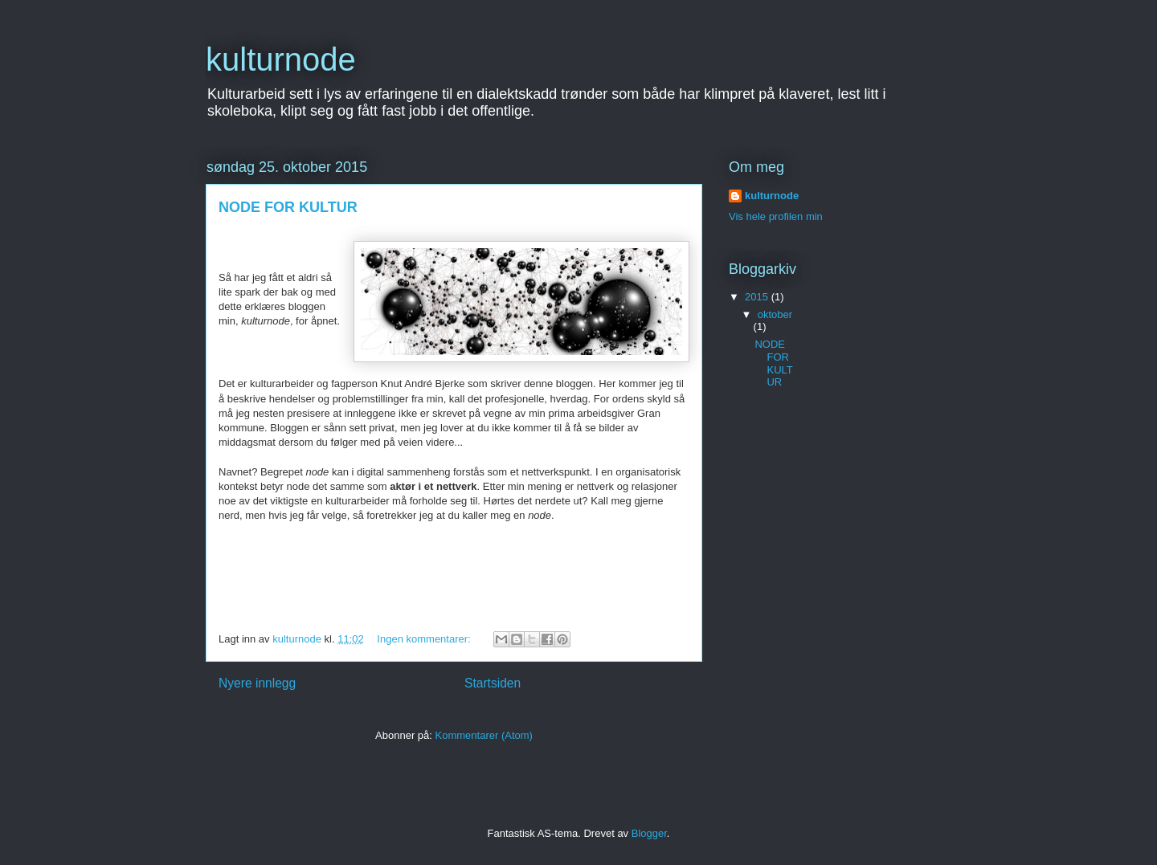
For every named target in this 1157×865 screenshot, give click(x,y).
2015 (758, 297)
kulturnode (281, 59)
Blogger (649, 833)
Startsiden (492, 683)
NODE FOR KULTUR (288, 207)
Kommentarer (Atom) (484, 735)
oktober (775, 314)
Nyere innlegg (257, 683)
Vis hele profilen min (776, 216)
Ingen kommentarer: (425, 639)
